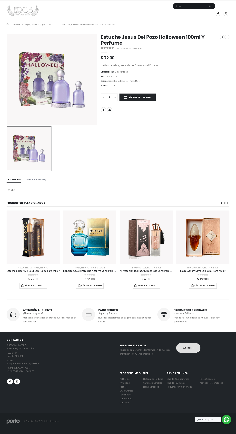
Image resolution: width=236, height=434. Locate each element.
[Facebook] (218, 13)
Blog (163, 13)
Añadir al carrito (139, 97)
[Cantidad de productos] (109, 97)
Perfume (44, 268)
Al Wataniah (136, 268)
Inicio (97, 13)
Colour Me (23, 268)
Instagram (17, 382)
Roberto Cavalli (97, 268)
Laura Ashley (197, 268)
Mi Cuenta (151, 13)
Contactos (124, 402)
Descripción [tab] (14, 179)
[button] (220, 203)
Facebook (103, 109)
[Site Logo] (23, 10)
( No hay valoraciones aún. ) (129, 48)
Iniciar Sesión (179, 13)
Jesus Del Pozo (127, 81)
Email (109, 109)
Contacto (137, 13)
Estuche (115, 81)
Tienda (107, 13)
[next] (227, 37)
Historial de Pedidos (153, 379)
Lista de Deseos (151, 387)
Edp (31, 268)
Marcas (121, 13)
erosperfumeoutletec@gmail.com (23, 363)
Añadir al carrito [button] (35, 285)
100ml (112, 85)
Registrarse (201, 13)
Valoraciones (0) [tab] (36, 179)
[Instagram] (226, 13)
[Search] (210, 6)
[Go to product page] (33, 237)
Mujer (137, 81)
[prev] (222, 37)
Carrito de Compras (152, 383)
